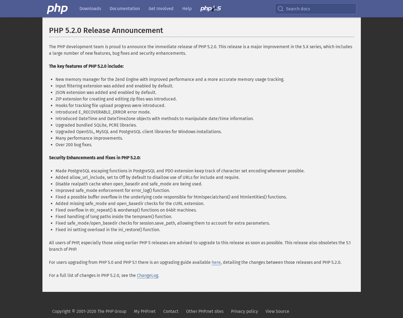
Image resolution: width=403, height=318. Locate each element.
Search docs (293, 8)
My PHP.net (145, 311)
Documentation (125, 8)
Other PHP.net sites (204, 311)
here (216, 262)
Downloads (90, 8)
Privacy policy (244, 311)
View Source (277, 311)
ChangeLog (147, 275)
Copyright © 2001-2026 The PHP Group (89, 311)
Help (187, 8)
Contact (171, 311)
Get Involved (161, 8)
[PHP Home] (58, 8)
